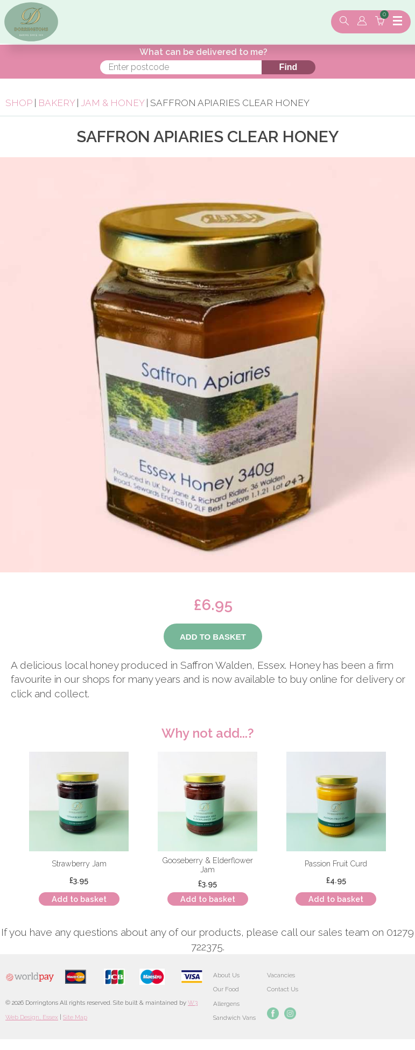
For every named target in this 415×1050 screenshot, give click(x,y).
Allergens (226, 1003)
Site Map (75, 1017)
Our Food (226, 989)
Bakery (57, 102)
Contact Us (282, 989)
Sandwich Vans (234, 1017)
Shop (18, 102)
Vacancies (281, 975)
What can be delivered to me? (203, 52)
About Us (226, 975)
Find (288, 67)
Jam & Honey (112, 102)
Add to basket (79, 899)
